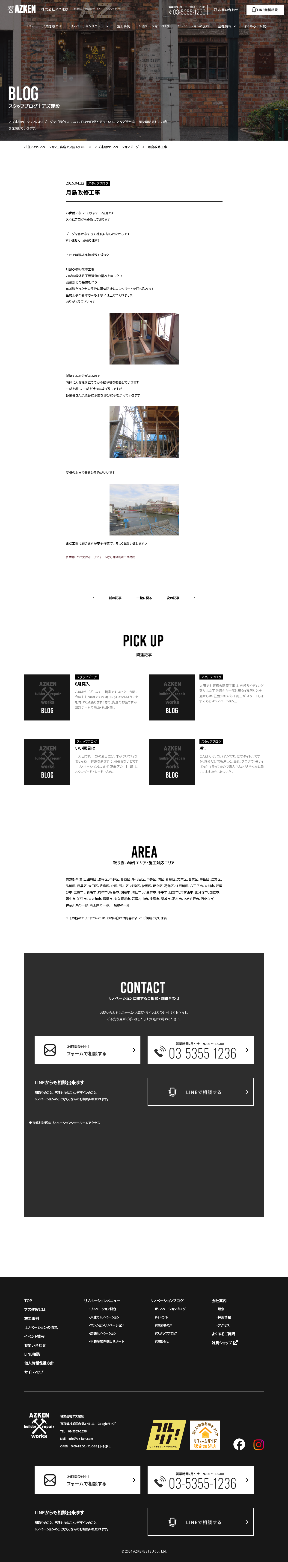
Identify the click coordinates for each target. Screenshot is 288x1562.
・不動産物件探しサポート (106, 1341)
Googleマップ (107, 1423)
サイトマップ (33, 1372)
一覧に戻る (144, 598)
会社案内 (219, 1300)
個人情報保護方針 (39, 1363)
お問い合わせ (35, 1345)
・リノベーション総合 (102, 1309)
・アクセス (223, 1325)
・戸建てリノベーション (104, 1317)
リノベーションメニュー (102, 1300)
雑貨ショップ (225, 1342)
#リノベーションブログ (170, 1309)
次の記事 (173, 598)
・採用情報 (223, 1317)
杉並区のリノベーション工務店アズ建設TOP (54, 147)
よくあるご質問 (255, 26)
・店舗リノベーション (102, 1333)
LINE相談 (32, 1354)
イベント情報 (34, 1336)
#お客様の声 (163, 1325)
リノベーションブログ (154, 26)
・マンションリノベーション (106, 1325)
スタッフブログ (98, 183)
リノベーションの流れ (193, 26)
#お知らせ (162, 1341)
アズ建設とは (52, 26)
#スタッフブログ (166, 1333)
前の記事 (115, 598)
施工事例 (124, 26)
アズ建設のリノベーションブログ (117, 147)
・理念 (220, 1309)
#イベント (161, 1317)
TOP (30, 26)
